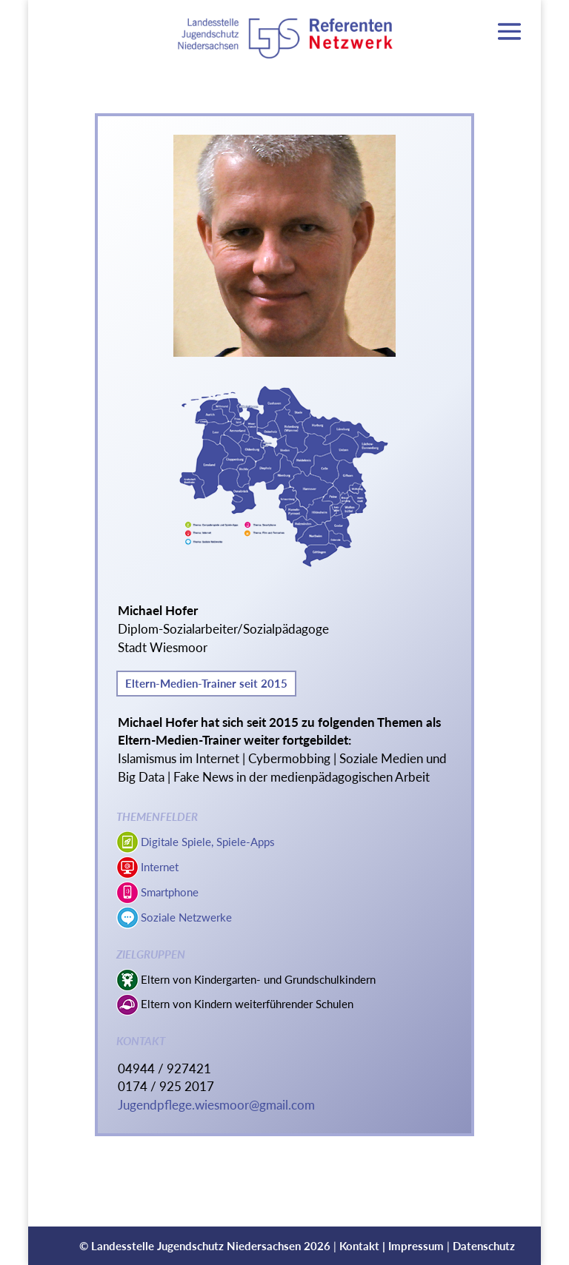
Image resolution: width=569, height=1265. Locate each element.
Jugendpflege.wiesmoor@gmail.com (216, 1105)
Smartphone (170, 892)
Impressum (416, 1245)
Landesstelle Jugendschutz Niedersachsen (196, 1245)
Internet (160, 866)
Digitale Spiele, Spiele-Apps (208, 841)
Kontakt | (363, 1245)
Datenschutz (484, 1245)
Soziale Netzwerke (186, 917)
